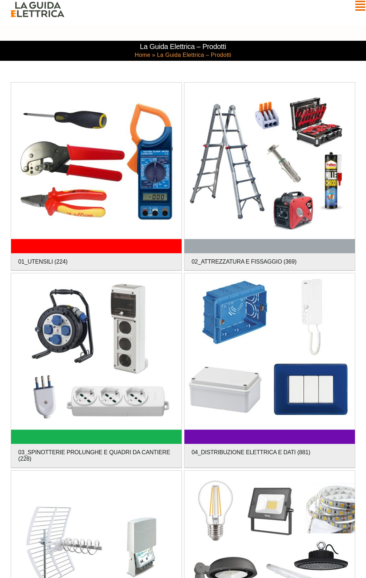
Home (142, 55)
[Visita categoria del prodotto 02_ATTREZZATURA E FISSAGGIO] (269, 176)
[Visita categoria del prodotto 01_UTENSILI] (96, 176)
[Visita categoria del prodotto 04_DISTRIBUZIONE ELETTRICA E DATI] (269, 367)
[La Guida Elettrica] (37, 5)
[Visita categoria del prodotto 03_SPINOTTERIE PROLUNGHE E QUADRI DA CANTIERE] (96, 370)
